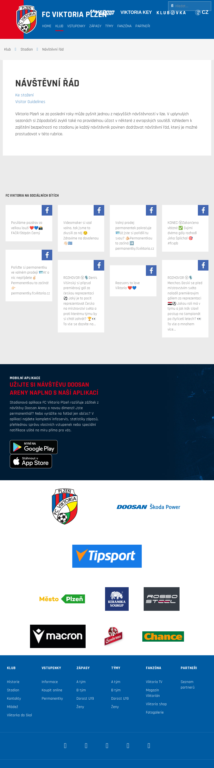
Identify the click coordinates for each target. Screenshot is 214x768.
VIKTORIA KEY (136, 12)
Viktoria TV (154, 681)
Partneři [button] (142, 26)
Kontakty (14, 698)
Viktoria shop (156, 704)
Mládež (12, 706)
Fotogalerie (155, 712)
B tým (81, 690)
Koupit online (52, 690)
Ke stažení (24, 95)
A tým (81, 681)
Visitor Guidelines (30, 102)
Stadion (13, 690)
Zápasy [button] (95, 26)
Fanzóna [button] (124, 26)
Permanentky (52, 698)
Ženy (80, 706)
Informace (50, 681)
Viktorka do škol (19, 715)
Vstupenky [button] (76, 26)
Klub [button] (59, 26)
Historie (13, 681)
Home (46, 26)
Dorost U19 (85, 698)
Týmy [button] (109, 26)
